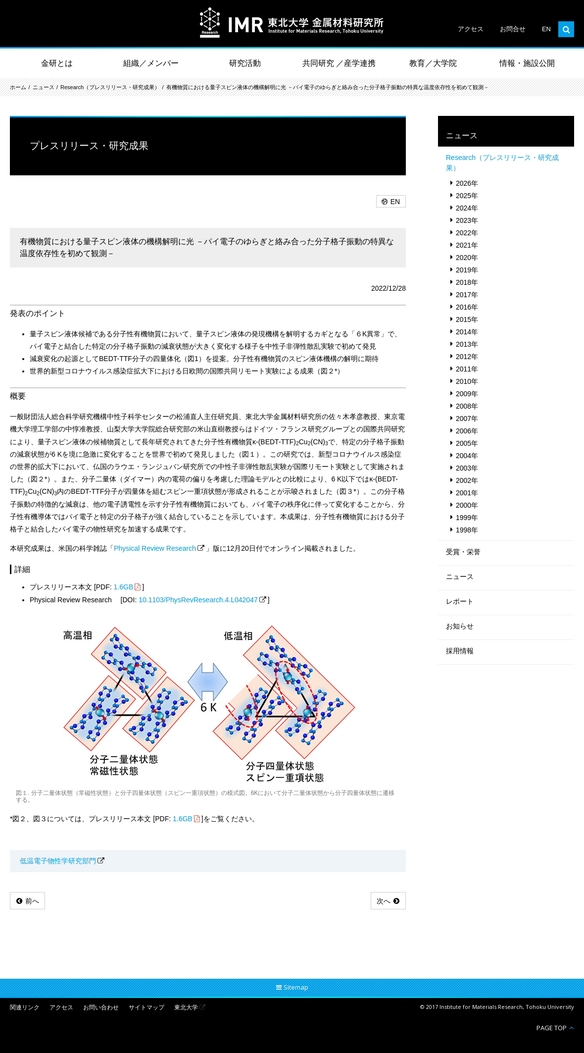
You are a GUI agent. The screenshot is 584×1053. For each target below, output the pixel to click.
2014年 (467, 332)
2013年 (467, 344)
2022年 (467, 233)
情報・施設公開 (527, 63)
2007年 (467, 418)
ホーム (18, 87)
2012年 (467, 357)
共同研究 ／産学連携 (339, 63)
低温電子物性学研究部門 (58, 861)
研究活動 (245, 63)
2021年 (467, 245)
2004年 (467, 456)
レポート (460, 601)
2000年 (467, 505)
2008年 (467, 406)
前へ (32, 901)
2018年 (467, 282)
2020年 (467, 258)
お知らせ (460, 626)
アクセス (471, 29)
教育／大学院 (433, 63)
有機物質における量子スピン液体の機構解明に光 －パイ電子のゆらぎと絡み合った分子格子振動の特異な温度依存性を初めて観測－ (327, 87)
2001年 (467, 493)
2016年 (467, 307)
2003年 (467, 468)
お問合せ (513, 29)
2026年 (467, 183)
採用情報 (460, 651)
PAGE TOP (551, 1027)
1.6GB (124, 587)
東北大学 (186, 1007)
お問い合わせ (101, 1007)
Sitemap (296, 987)
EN (546, 29)
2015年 (467, 319)
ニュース (43, 87)
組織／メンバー (151, 63)
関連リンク (25, 1007)
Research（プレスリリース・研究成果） (110, 87)
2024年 (467, 208)
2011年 (467, 369)
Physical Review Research (155, 548)
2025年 (467, 196)
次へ (383, 901)
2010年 (467, 381)
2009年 (467, 394)
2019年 (467, 270)
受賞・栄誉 (463, 552)
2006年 (467, 431)
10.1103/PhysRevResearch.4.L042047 (198, 600)
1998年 (467, 530)
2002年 (467, 480)
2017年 (467, 295)
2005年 (467, 443)
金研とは (57, 63)
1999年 (467, 518)
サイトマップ (146, 1007)
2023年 (467, 220)
